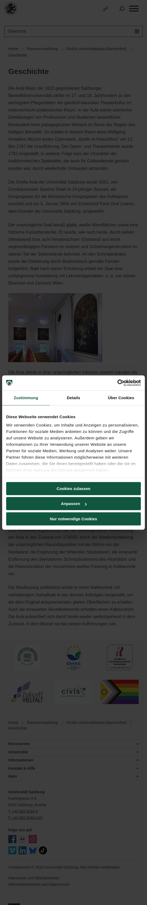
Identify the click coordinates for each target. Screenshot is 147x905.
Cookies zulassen (73, 488)
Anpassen (74, 503)
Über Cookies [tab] (121, 397)
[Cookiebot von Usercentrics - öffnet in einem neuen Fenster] (117, 382)
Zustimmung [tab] (26, 397)
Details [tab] (73, 397)
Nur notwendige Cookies (73, 519)
